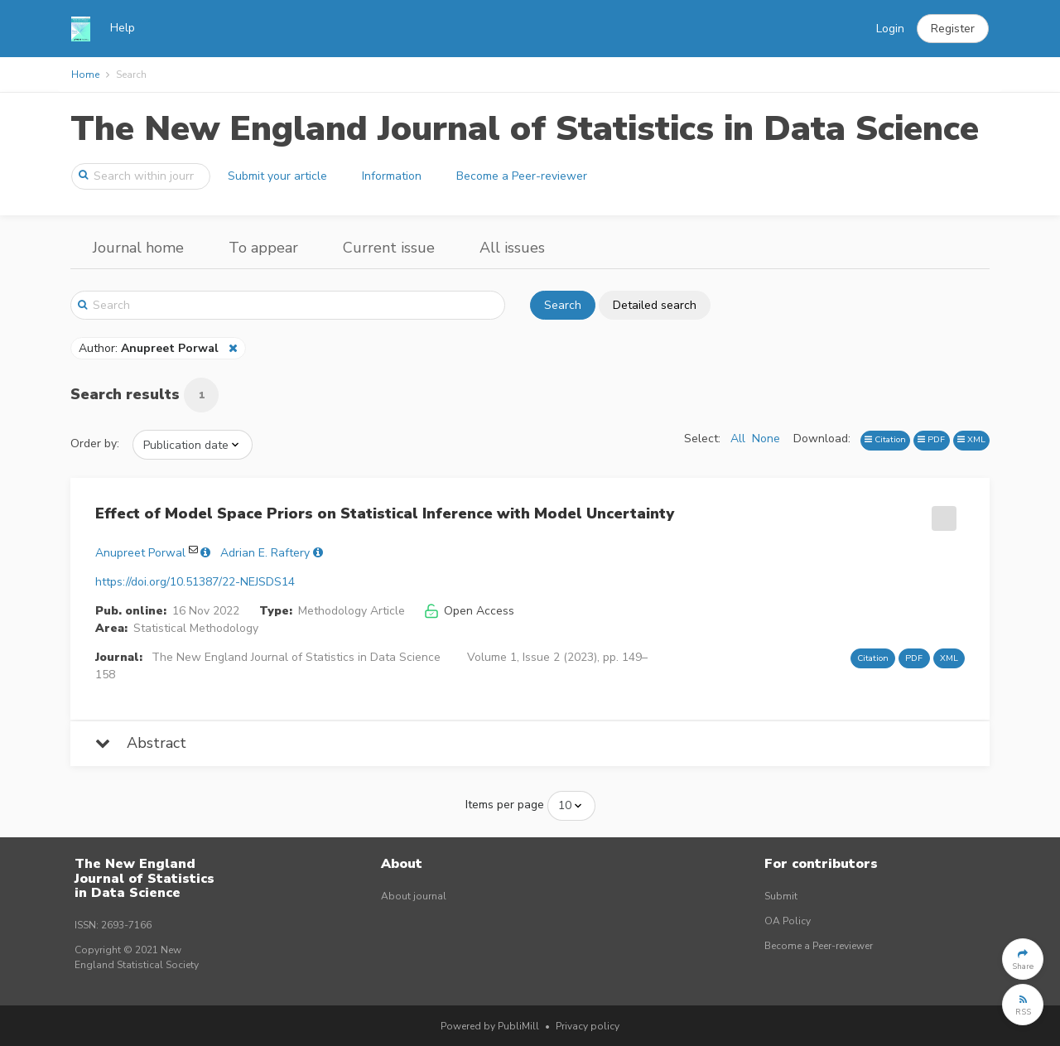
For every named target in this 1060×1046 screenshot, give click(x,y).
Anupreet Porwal (140, 553)
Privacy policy (587, 1026)
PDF (931, 439)
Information (392, 176)
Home (85, 74)
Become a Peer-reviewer (521, 176)
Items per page (504, 804)
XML (971, 439)
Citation (885, 439)
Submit (780, 896)
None (766, 438)
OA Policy (787, 921)
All (737, 438)
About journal (413, 896)
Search (562, 305)
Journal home (138, 248)
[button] (953, 29)
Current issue (389, 248)
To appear (263, 248)
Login (890, 28)
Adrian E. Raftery (265, 553)
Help (122, 28)
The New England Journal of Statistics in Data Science (524, 128)
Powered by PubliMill (490, 1026)
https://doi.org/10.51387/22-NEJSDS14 (195, 582)
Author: (150, 348)
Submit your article (277, 176)
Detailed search (654, 305)
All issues (512, 248)
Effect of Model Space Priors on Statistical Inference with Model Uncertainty (384, 513)
